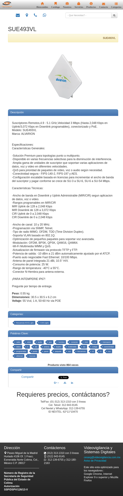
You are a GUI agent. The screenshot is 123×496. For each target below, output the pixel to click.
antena (46, 347)
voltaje (94, 347)
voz (69, 351)
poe (50, 342)
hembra (61, 342)
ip (95, 342)
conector (74, 342)
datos (18, 347)
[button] (116, 5)
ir (27, 347)
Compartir (27, 376)
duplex (58, 347)
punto (35, 351)
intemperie (107, 342)
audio (40, 342)
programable (21, 351)
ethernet (19, 356)
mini (86, 342)
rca (109, 351)
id (93, 351)
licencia (32, 356)
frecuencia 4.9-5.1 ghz (25, 323)
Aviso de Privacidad (95, 460)
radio (18, 342)
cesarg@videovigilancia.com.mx (102, 457)
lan (84, 347)
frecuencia (81, 351)
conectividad (109, 347)
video (29, 342)
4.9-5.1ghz (44, 323)
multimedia (72, 347)
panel (46, 351)
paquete (58, 351)
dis (36, 347)
